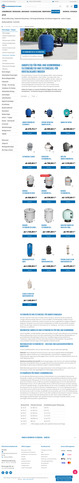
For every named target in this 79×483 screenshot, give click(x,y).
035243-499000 (37, 1)
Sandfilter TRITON (66, 122)
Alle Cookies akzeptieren (64, 480)
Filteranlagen (6, 33)
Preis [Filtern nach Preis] (34, 96)
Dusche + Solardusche (8, 121)
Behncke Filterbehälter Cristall (46, 192)
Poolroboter (5, 111)
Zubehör (4, 134)
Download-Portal (25, 463)
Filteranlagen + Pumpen (9, 30)
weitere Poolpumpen (8, 52)
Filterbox (5, 69)
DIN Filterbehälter (7, 58)
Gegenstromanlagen (8, 101)
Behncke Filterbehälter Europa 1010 (29, 226)
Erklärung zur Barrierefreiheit (48, 459)
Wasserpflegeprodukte (8, 78)
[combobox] (42, 6)
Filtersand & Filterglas (8, 66)
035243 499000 (8, 457)
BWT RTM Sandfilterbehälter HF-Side (67, 157)
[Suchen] (60, 6)
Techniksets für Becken (9, 88)
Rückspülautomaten (8, 63)
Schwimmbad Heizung (8, 91)
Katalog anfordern (26, 461)
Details (30, 133)
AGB (42, 452)
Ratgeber (23, 459)
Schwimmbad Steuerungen (9, 75)
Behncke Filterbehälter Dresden (65, 192)
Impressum (44, 467)
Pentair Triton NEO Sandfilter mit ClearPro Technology (48, 123)
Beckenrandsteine (7, 108)
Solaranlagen (6, 95)
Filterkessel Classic (28, 157)
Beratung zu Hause (7, 150)
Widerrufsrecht (45, 454)
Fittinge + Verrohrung (8, 85)
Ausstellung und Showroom (28, 452)
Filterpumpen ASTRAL (8, 40)
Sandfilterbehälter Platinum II (28, 123)
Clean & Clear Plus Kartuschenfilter (28, 295)
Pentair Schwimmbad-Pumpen (8, 49)
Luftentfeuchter (6, 98)
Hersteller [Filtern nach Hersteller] (25, 96)
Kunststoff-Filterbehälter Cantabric (46, 157)
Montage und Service (46, 450)
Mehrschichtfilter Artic (28, 260)
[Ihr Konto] (71, 6)
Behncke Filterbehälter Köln (28, 192)
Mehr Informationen (28, 479)
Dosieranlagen (6, 72)
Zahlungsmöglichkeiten (47, 461)
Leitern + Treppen (7, 117)
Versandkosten (45, 463)
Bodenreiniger (6, 114)
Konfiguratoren (6, 130)
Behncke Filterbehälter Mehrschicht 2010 (47, 226)
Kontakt (56, 1)
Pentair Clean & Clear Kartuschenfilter (67, 260)
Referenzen (5, 140)
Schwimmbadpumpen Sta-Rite (9, 44)
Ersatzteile (5, 124)
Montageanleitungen (8, 147)
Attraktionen (5, 104)
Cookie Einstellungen (26, 467)
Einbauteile (5, 82)
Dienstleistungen (7, 127)
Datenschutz (44, 456)
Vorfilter (4, 61)
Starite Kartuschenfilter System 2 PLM (47, 260)
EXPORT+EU (44, 465)
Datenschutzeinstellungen (64, 477)
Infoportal (5, 143)
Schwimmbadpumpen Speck (9, 37)
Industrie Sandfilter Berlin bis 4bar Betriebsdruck (67, 226)
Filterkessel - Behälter (8, 55)
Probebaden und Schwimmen (29, 454)
